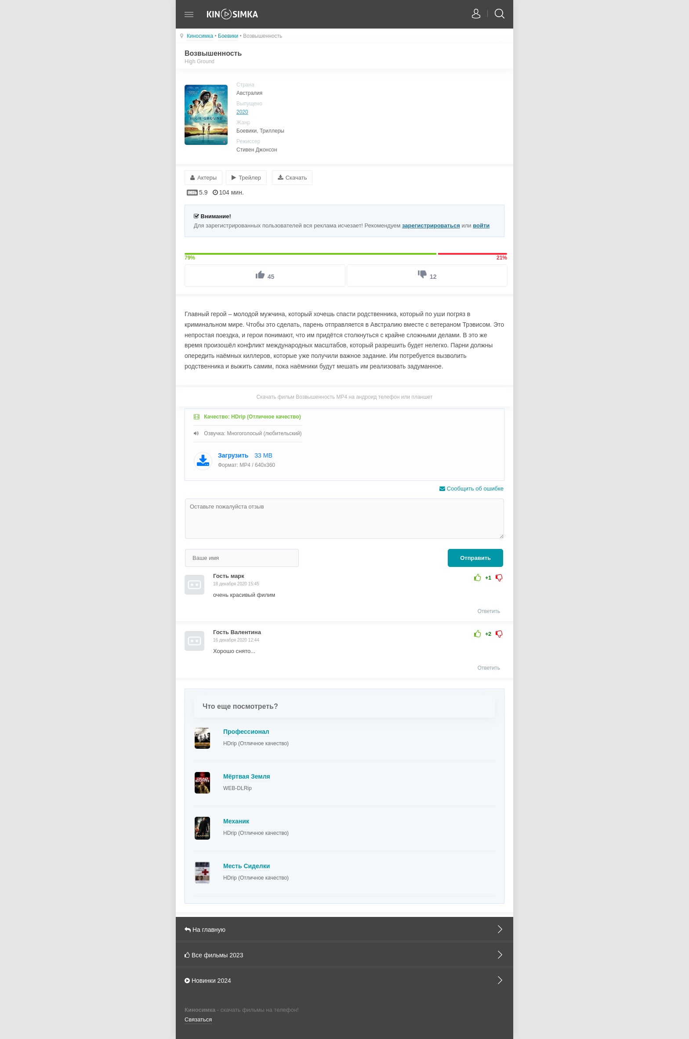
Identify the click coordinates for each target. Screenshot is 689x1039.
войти (481, 225)
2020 (242, 112)
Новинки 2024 (344, 980)
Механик (236, 821)
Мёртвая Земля (246, 776)
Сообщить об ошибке (471, 488)
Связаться (198, 1019)
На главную (344, 929)
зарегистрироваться (431, 225)
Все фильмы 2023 (344, 954)
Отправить (475, 558)
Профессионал (246, 731)
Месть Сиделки (246, 865)
